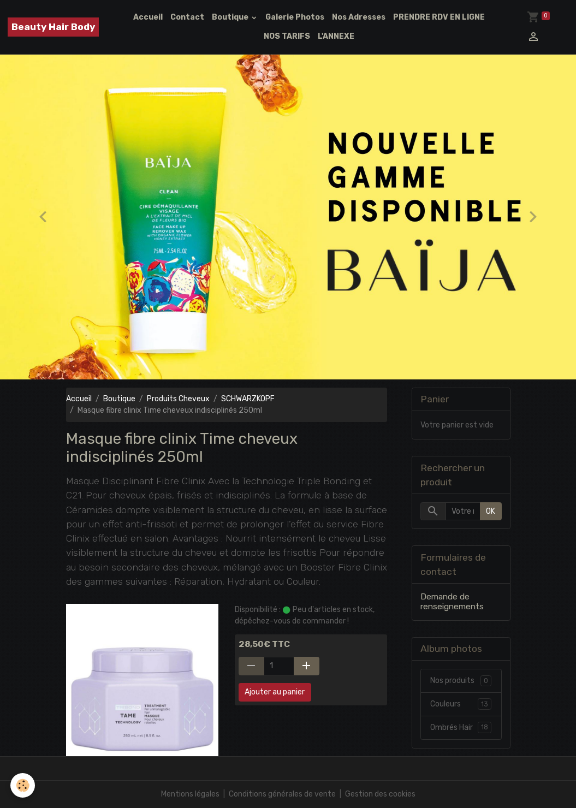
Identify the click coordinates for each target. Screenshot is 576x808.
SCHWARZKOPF (248, 398)
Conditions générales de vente (282, 794)
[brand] (53, 27)
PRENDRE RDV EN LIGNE (439, 17)
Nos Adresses (358, 17)
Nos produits (460, 680)
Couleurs (460, 704)
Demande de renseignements (452, 601)
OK (490, 511)
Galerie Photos (294, 17)
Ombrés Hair (460, 727)
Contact (187, 17)
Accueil (148, 17)
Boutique (231, 17)
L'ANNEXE (336, 36)
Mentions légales (190, 794)
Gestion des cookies (380, 794)
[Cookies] (23, 785)
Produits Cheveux (178, 398)
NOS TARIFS (287, 36)
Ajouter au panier (275, 692)
